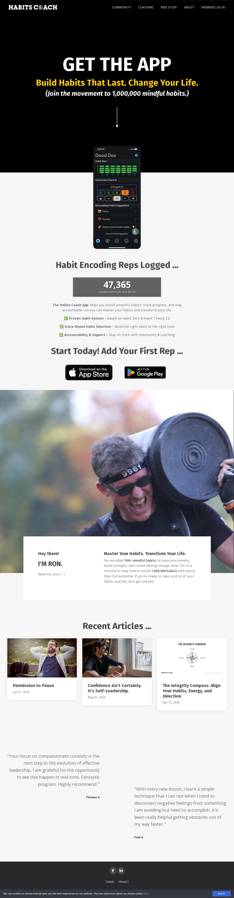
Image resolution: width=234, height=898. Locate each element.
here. (146, 893)
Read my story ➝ (51, 574)
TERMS (109, 882)
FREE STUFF (169, 7)
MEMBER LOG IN (213, 7)
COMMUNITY (121, 7)
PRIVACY (123, 882)
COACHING (145, 7)
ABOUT (189, 7)
